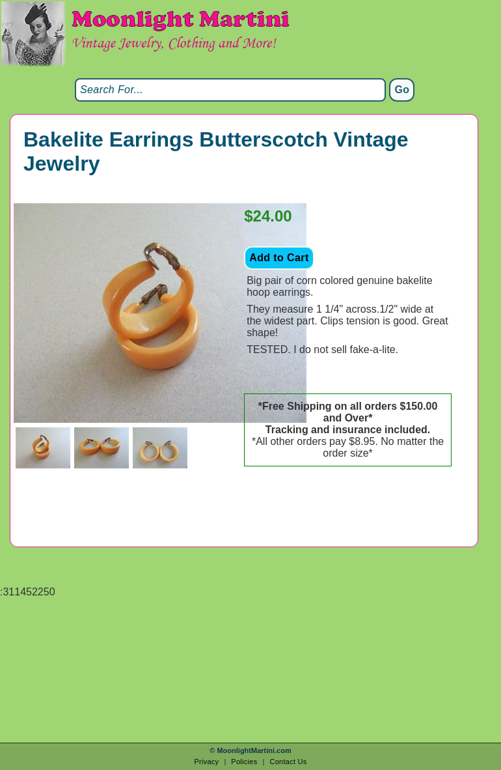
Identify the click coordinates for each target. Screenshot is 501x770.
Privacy (206, 761)
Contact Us (287, 761)
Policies (244, 761)
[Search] (230, 90)
